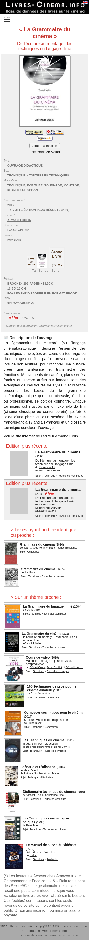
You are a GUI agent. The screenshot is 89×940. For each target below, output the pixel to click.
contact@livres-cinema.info (47, 930)
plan (11, 190)
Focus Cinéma (18, 229)
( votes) (21, 317)
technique (16, 185)
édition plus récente (41, 210)
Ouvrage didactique (25, 165)
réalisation (27, 190)
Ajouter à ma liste (44, 145)
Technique (16, 175)
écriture (35, 185)
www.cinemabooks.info (65, 935)
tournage (53, 185)
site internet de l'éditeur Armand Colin (46, 436)
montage (71, 185)
